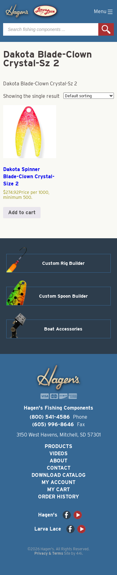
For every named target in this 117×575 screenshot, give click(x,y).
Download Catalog (58, 475)
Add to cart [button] (22, 212)
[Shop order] (88, 96)
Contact (59, 468)
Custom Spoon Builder (63, 296)
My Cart (58, 489)
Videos (58, 453)
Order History (58, 497)
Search (106, 29)
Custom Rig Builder (63, 263)
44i (79, 553)
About (58, 461)
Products (58, 446)
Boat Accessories (63, 329)
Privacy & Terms (48, 553)
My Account (58, 482)
